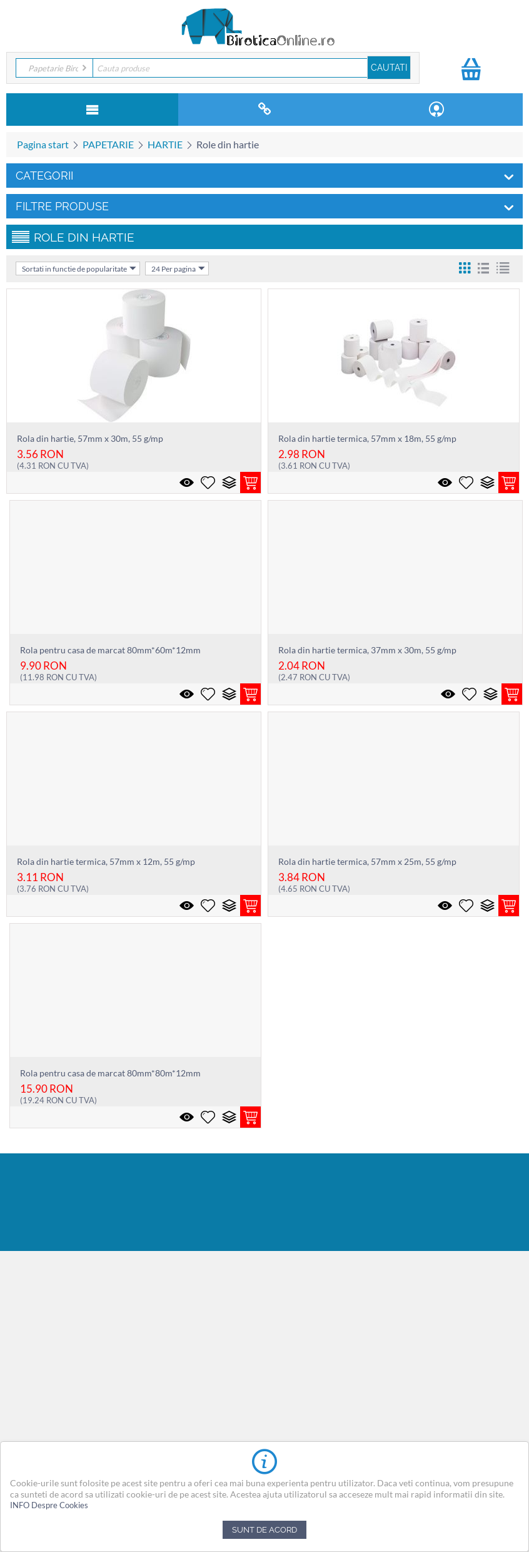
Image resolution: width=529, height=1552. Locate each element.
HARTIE (165, 144)
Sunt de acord (264, 1529)
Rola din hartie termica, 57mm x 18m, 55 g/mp (367, 438)
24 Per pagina (178, 268)
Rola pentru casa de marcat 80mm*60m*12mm (110, 650)
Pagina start (43, 144)
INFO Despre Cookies (49, 1505)
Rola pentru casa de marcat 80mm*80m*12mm (110, 1073)
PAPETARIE (108, 144)
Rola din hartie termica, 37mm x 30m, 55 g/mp (367, 650)
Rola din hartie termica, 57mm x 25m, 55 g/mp (367, 861)
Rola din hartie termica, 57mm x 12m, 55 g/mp (106, 861)
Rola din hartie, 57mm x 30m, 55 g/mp (90, 438)
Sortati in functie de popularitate (79, 268)
